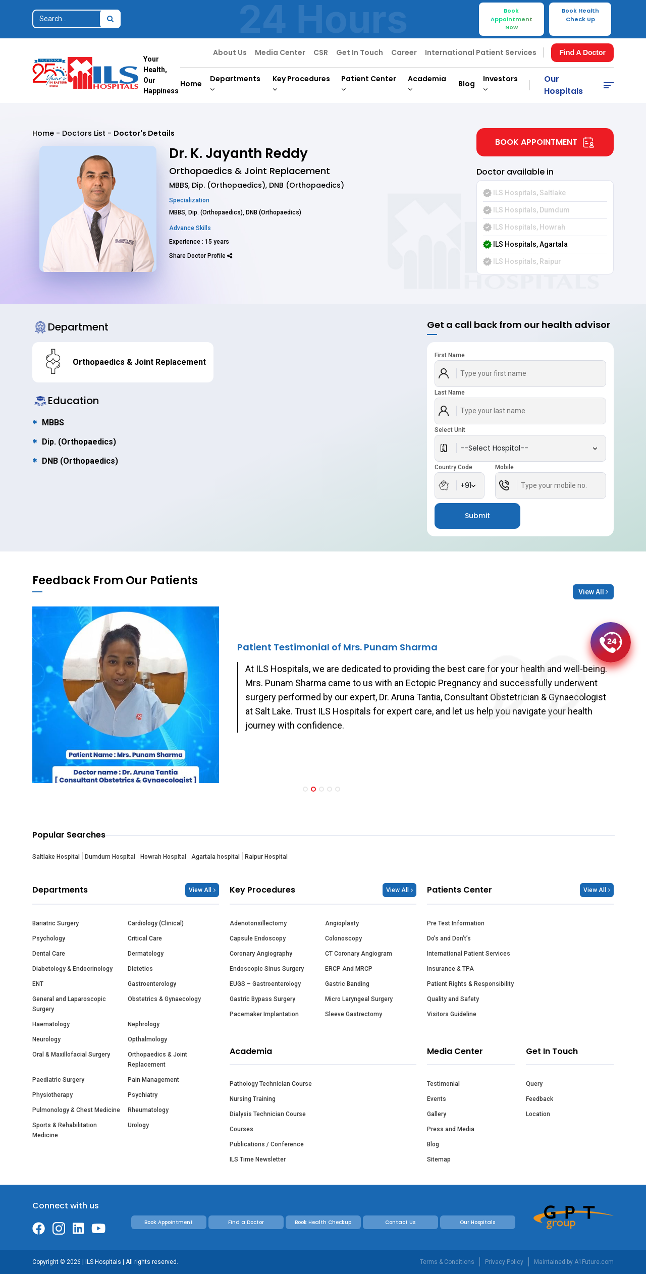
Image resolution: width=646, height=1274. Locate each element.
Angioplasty (342, 923)
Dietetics (140, 968)
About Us (230, 52)
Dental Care (48, 953)
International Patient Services (480, 52)
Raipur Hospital (266, 856)
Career (404, 52)
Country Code (453, 467)
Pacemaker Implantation (264, 1014)
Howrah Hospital (163, 856)
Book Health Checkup (323, 1222)
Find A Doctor (582, 52)
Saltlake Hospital (56, 856)
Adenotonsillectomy (258, 923)
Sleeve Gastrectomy (353, 1014)
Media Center (280, 52)
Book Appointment (545, 142)
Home (191, 84)
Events (436, 1098)
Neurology (46, 1039)
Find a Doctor (246, 1222)
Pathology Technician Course (271, 1083)
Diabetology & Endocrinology (72, 968)
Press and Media (450, 1129)
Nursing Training (253, 1098)
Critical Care (145, 938)
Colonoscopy (343, 938)
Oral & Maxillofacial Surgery (71, 1054)
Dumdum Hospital (110, 856)
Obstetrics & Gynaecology (164, 999)
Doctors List (83, 133)
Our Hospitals (563, 85)
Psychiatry (142, 1094)
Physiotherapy (52, 1094)
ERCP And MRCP (348, 968)
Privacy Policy (504, 1261)
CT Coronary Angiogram (358, 953)
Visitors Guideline (451, 1014)
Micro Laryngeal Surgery (359, 999)
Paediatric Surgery (58, 1079)
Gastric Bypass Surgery (262, 999)
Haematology (51, 1024)
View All (593, 592)
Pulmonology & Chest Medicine (76, 1110)
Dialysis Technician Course (268, 1114)
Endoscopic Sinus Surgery (267, 968)
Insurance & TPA (450, 968)
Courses (241, 1129)
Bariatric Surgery (55, 923)
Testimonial (443, 1083)
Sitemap (439, 1159)
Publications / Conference (267, 1144)
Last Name (450, 392)
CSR (320, 52)
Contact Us (400, 1222)
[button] (305, 789)
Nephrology (143, 1024)
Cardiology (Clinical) (156, 923)
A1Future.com (594, 1261)
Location (538, 1114)
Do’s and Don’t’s (449, 938)
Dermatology (146, 953)
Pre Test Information (455, 923)
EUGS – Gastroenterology (265, 983)
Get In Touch (359, 52)
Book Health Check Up (580, 15)
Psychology (48, 938)
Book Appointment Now (511, 19)
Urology (138, 1125)
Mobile (504, 467)
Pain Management (153, 1079)
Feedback (539, 1098)
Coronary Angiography (261, 953)
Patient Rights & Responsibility (470, 983)
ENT (37, 983)
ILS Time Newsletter (258, 1159)
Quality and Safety (453, 999)
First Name (450, 355)
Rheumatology (148, 1110)
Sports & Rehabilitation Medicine (64, 1130)
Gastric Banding (347, 983)
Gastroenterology (152, 983)
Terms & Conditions (447, 1261)
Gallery (436, 1114)
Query (534, 1083)
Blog (466, 84)
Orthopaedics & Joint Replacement (157, 1059)
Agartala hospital (215, 856)
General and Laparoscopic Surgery (69, 1004)
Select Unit (450, 429)
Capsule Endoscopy (258, 938)
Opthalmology (147, 1039)
